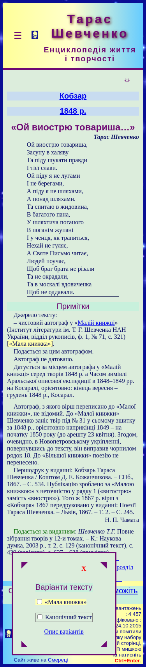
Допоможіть (116, 590)
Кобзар (73, 96)
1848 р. (73, 111)
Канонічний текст (68, 617)
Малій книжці (95, 322)
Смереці (58, 660)
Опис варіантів (64, 631)
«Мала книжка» (61, 602)
